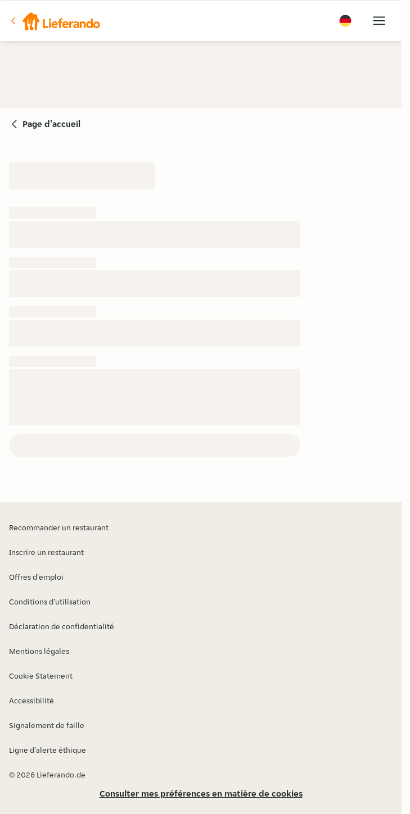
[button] (54, 21)
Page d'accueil (51, 124)
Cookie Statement (41, 676)
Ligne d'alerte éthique (47, 750)
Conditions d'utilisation (50, 602)
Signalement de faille (46, 725)
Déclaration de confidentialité (61, 626)
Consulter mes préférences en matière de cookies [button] (201, 793)
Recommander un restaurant (59, 527)
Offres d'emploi (36, 577)
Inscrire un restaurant (46, 552)
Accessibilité (31, 700)
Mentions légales (39, 651)
